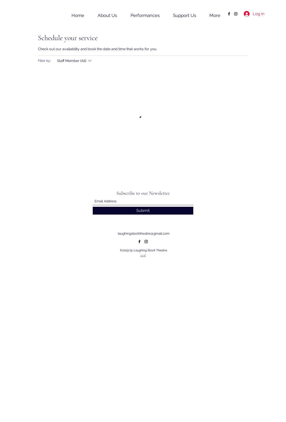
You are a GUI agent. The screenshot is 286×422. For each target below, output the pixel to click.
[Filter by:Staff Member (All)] (75, 61)
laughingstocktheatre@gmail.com (144, 234)
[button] (102, 14)
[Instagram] (235, 14)
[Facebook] (229, 14)
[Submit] (143, 211)
